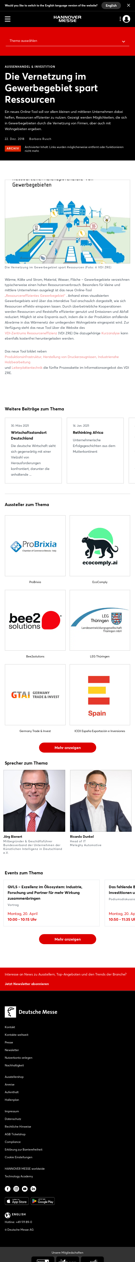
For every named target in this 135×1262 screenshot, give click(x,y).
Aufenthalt (12, 1092)
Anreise (10, 1084)
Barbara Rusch (40, 139)
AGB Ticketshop (15, 1134)
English (111, 5)
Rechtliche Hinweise (18, 1126)
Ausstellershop (14, 1077)
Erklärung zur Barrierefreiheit (23, 1149)
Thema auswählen (23, 41)
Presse (9, 1042)
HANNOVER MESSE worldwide (25, 1168)
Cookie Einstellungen (18, 1157)
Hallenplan (12, 1100)
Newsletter (12, 1050)
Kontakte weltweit (16, 1034)
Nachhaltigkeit (14, 1065)
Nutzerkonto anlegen (18, 1057)
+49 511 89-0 (24, 1222)
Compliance (13, 1142)
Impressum (12, 1111)
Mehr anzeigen (68, 747)
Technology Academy (19, 1176)
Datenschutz (13, 1119)
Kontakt (10, 1027)
